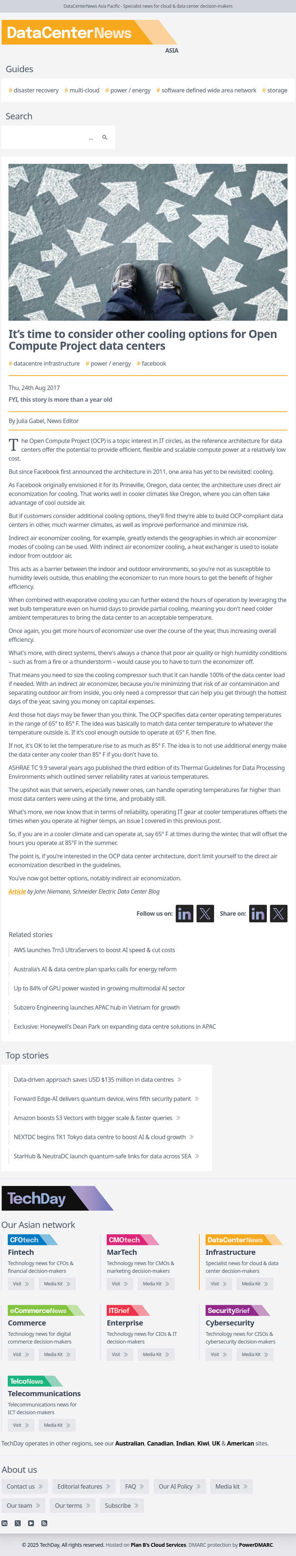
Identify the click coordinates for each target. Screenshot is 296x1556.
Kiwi (203, 1443)
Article (17, 891)
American (240, 1443)
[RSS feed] (44, 1523)
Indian (185, 1443)
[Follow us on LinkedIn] (184, 913)
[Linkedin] (4, 1523)
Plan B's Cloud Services (158, 1544)
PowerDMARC (256, 1544)
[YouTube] (31, 1523)
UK (216, 1443)
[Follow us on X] (205, 913)
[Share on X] (279, 913)
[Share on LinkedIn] (258, 913)
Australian (129, 1443)
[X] (18, 1523)
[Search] (50, 137)
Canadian (160, 1443)
